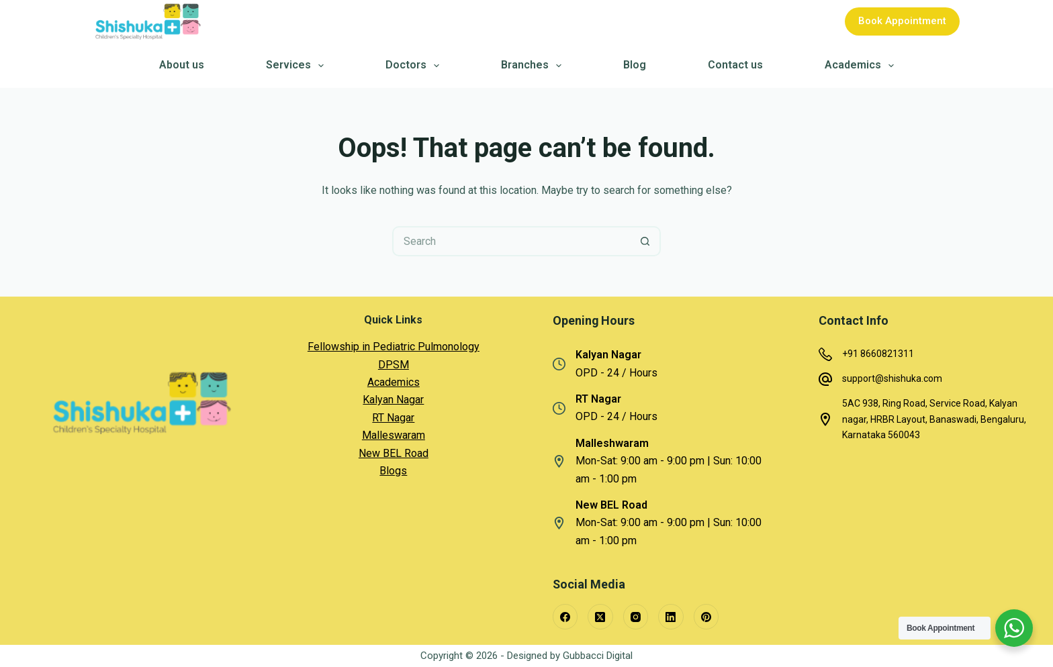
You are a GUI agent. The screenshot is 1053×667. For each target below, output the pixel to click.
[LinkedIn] (671, 616)
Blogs (393, 470)
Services (297, 65)
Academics (862, 65)
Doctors (414, 65)
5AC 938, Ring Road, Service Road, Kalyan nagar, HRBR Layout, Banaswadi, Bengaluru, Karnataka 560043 (934, 419)
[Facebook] (565, 616)
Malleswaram (393, 435)
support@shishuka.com (892, 378)
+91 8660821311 (878, 353)
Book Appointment (902, 21)
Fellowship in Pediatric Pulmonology (393, 346)
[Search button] (646, 241)
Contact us (735, 65)
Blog (634, 65)
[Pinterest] (706, 616)
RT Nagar (393, 417)
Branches (533, 65)
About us (181, 65)
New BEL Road (393, 453)
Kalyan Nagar (393, 399)
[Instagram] (636, 616)
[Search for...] (511, 241)
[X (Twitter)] (600, 616)
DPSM (393, 364)
